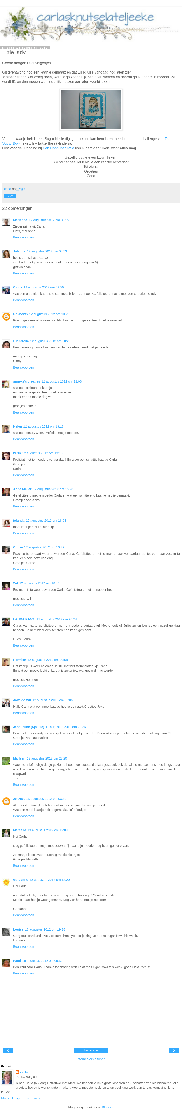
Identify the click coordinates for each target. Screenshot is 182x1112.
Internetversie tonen (91, 1059)
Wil (15, 583)
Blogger (107, 1107)
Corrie (18, 547)
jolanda (18, 520)
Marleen (19, 758)
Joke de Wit (22, 700)
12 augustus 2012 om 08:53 (47, 251)
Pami (17, 960)
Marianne (20, 220)
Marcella (19, 830)
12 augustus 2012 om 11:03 (61, 381)
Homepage (91, 1050)
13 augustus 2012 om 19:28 (45, 929)
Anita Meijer (22, 489)
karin (17, 453)
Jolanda (19, 251)
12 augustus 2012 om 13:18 (43, 426)
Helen (17, 426)
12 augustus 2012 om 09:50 (43, 287)
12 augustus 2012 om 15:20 (53, 489)
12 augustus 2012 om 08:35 (49, 220)
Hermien (19, 660)
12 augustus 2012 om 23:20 (47, 758)
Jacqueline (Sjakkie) (28, 727)
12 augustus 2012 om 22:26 (66, 727)
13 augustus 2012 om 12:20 (49, 879)
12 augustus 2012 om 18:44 (39, 583)
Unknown (20, 314)
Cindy (17, 287)
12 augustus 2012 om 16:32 (44, 547)
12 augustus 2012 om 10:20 (49, 314)
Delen (9, 196)
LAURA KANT (24, 619)
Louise (18, 929)
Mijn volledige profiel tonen (20, 1098)
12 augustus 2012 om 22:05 (53, 700)
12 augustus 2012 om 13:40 (42, 453)
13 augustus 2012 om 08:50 (46, 798)
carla (24, 1072)
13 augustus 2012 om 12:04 (48, 830)
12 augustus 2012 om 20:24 (57, 619)
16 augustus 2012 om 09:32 (42, 960)
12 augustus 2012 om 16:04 (46, 520)
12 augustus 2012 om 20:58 (48, 660)
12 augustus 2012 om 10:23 (50, 341)
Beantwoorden (23, 237)
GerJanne (20, 879)
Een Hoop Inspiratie (58, 148)
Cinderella (21, 341)
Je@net (19, 798)
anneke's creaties (26, 381)
